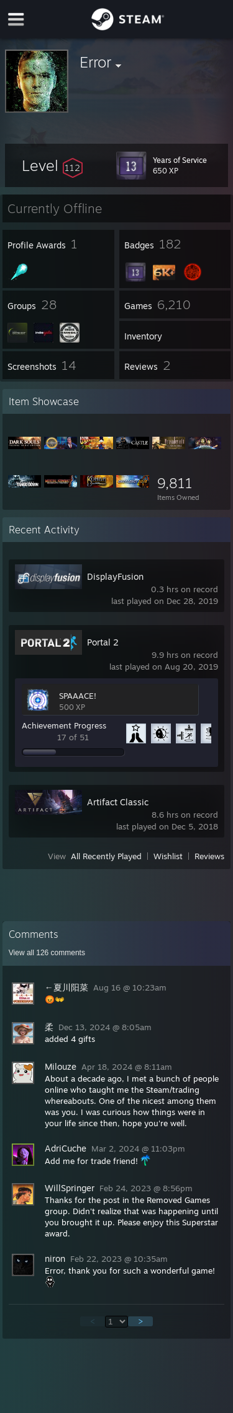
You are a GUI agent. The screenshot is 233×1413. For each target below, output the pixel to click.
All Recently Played (106, 856)
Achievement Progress (64, 725)
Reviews (209, 856)
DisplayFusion (115, 576)
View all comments (47, 952)
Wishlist (168, 856)
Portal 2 (103, 642)
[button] (52, 165)
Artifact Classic (117, 802)
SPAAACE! (77, 696)
